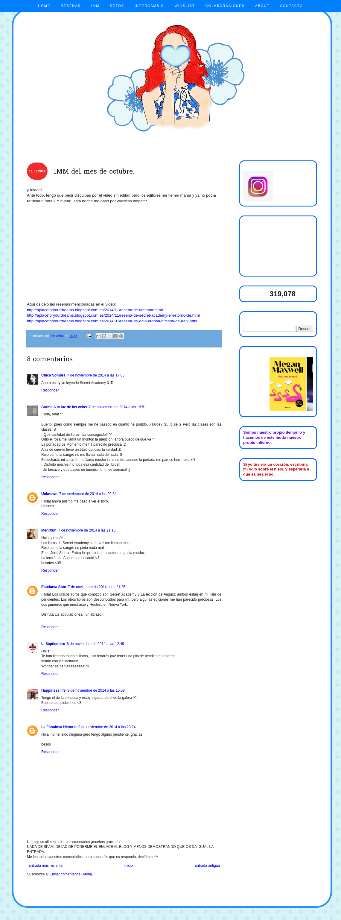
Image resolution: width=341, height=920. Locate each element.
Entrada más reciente (45, 865)
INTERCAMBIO (149, 5)
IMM (95, 5)
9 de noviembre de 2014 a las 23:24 (107, 727)
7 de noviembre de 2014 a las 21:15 (86, 530)
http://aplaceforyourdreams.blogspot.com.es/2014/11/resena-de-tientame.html (95, 310)
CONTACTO (291, 5)
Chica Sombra (53, 375)
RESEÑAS (71, 5)
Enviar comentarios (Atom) (71, 874)
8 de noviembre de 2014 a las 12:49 (95, 644)
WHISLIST (185, 5)
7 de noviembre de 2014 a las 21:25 (96, 587)
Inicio (128, 865)
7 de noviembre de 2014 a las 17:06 (95, 375)
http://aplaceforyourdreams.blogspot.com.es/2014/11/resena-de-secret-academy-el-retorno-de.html (113, 315)
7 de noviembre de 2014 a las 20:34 (87, 494)
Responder (50, 390)
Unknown (49, 494)
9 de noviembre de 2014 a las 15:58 (95, 690)
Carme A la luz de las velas (64, 407)
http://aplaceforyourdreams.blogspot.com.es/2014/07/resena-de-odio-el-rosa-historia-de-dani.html (112, 321)
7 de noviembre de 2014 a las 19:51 (117, 407)
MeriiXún (49, 530)
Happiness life (53, 690)
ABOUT (262, 5)
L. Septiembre (53, 644)
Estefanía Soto (53, 587)
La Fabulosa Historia (59, 727)
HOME (44, 5)
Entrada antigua (207, 865)
